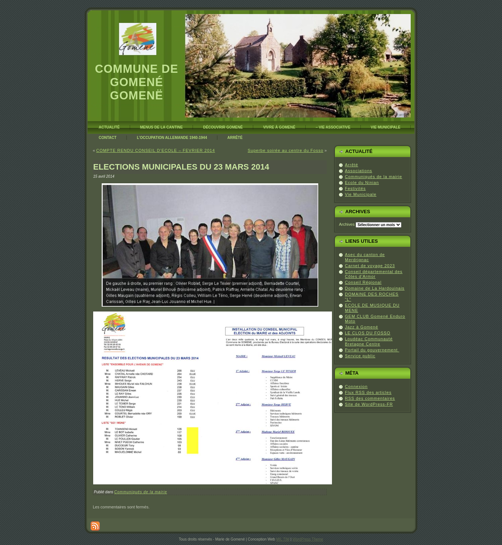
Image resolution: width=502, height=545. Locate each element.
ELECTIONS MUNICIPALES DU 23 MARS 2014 (181, 166)
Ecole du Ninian (362, 182)
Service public (360, 356)
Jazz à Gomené (361, 327)
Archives (347, 224)
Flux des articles (368, 392)
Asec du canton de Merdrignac (365, 257)
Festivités (355, 188)
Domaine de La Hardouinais (374, 288)
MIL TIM (282, 539)
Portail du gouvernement (372, 350)
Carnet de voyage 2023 (370, 265)
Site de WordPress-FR (369, 404)
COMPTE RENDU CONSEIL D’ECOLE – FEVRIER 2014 (155, 150)
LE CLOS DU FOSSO (367, 333)
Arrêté (351, 165)
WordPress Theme (307, 539)
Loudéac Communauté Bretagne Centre (369, 341)
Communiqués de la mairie (140, 492)
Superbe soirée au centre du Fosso (285, 150)
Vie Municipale (360, 194)
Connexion (356, 386)
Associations (358, 170)
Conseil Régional (363, 282)
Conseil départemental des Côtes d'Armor (374, 274)
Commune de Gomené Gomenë (136, 82)
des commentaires (370, 398)
